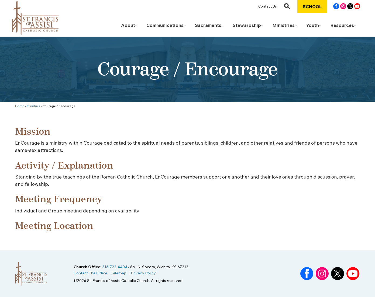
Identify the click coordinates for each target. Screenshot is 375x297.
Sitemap (119, 273)
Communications (165, 25)
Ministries (283, 25)
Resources (342, 25)
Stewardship (247, 25)
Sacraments (208, 25)
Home (19, 106)
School (312, 6)
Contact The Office (90, 273)
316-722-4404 (114, 266)
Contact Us (267, 6)
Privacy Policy (143, 273)
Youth (312, 25)
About (128, 25)
